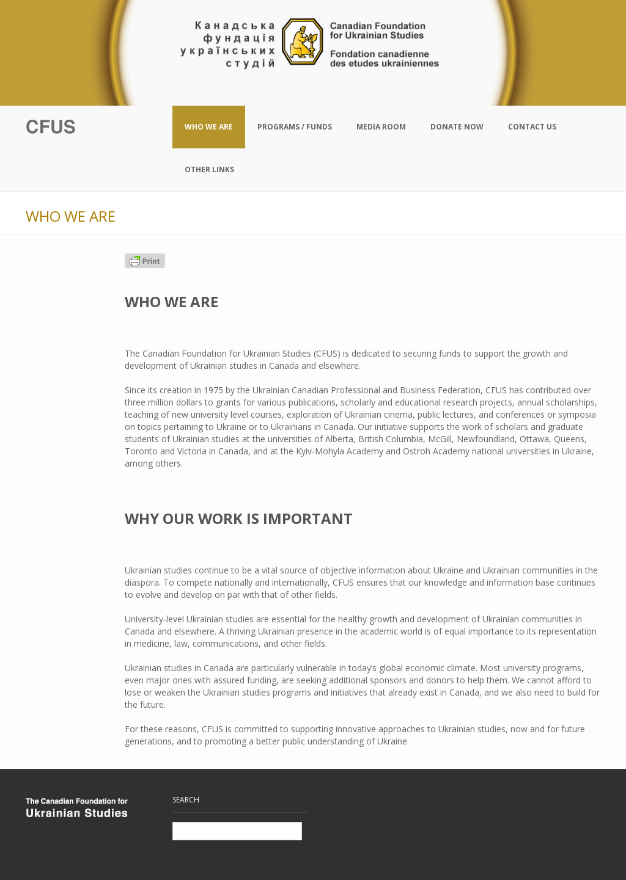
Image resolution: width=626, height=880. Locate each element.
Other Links (209, 169)
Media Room (381, 127)
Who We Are (209, 127)
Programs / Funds (294, 127)
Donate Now (457, 127)
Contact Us (532, 127)
